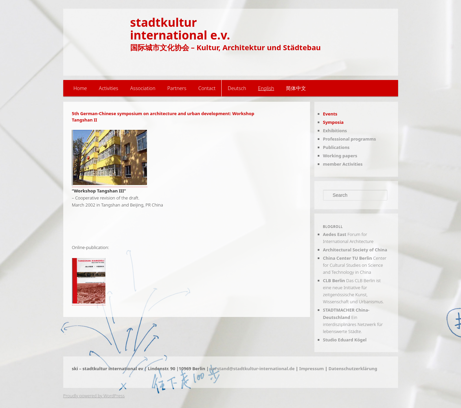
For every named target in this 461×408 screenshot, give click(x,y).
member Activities (343, 164)
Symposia (333, 122)
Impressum (311, 368)
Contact (206, 88)
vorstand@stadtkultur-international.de (252, 368)
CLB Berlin (334, 280)
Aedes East (335, 234)
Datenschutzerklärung (352, 368)
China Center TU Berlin (347, 258)
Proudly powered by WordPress (94, 396)
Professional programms (349, 139)
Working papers (340, 156)
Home (80, 88)
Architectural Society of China (355, 250)
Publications (336, 147)
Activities (108, 88)
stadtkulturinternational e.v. (180, 28)
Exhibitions (335, 131)
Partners (176, 88)
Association (142, 88)
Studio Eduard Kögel (345, 340)
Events (330, 114)
